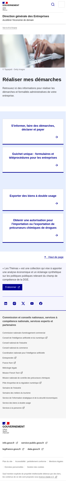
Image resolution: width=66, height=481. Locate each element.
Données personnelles (14, 467)
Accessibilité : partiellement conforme (30, 461)
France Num (8, 363)
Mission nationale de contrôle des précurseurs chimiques (26, 378)
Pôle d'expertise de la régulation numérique (21, 383)
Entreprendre (8, 358)
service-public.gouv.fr (33, 443)
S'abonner (10, 287)
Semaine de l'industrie (12, 388)
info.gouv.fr (9, 443)
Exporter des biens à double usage (33, 195)
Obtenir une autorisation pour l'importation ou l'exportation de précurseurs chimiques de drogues (32, 224)
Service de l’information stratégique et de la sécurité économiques (30, 398)
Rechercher (53, 4)
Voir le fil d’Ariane (10, 28)
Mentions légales (56, 461)
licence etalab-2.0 (46, 477)
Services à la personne (12, 408)
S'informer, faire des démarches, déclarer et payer (33, 127)
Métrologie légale (10, 368)
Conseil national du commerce (15, 348)
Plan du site (7, 461)
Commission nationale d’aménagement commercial (24, 333)
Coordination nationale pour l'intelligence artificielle (24, 353)
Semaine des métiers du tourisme (17, 393)
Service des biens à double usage (17, 403)
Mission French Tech (11, 373)
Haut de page (55, 257)
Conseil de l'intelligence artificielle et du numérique (24, 338)
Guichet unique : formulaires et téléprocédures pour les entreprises (33, 155)
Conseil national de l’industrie (15, 343)
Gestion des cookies (35, 467)
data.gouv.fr (34, 449)
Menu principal (61, 4)
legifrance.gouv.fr (12, 449)
